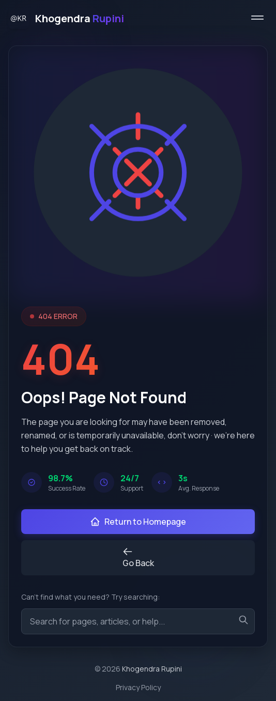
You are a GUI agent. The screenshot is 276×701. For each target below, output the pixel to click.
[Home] (66, 18)
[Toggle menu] (257, 18)
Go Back (138, 557)
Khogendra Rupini (152, 669)
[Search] (243, 620)
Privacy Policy (138, 687)
